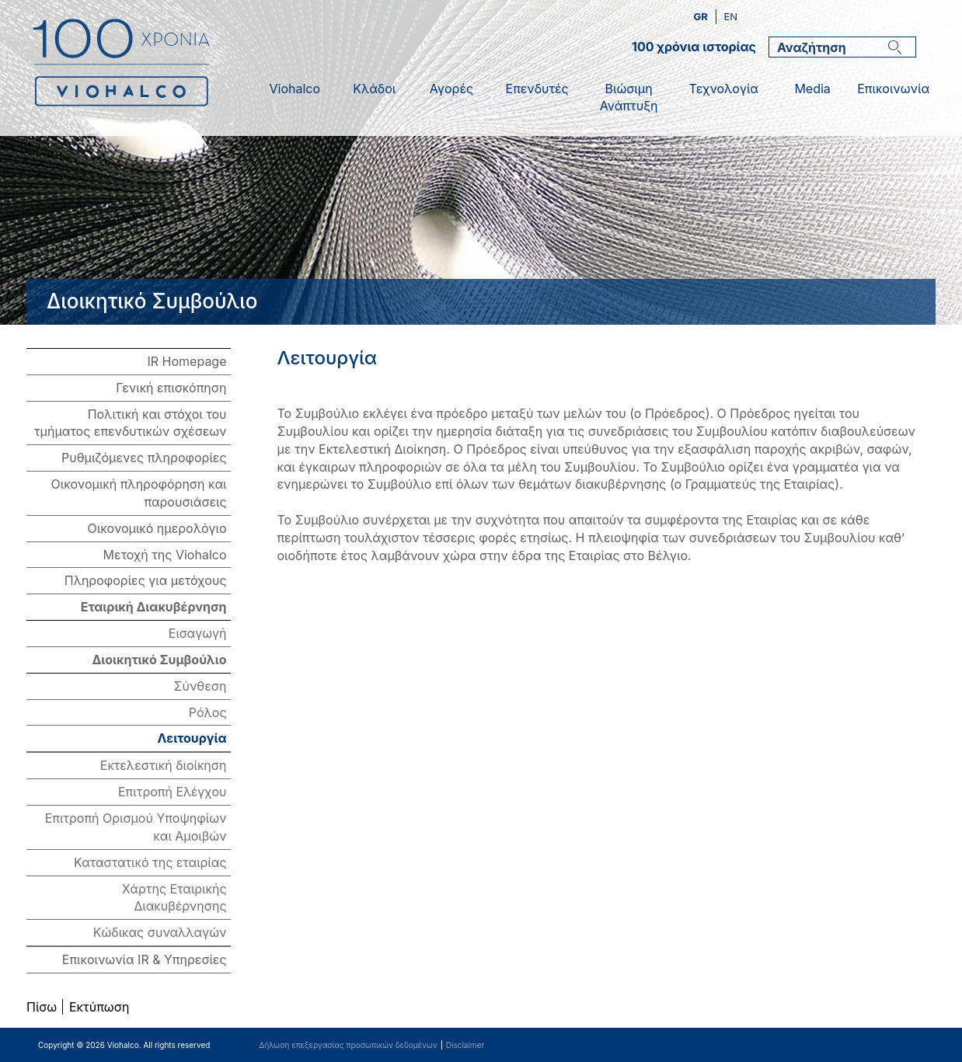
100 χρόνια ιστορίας (694, 46)
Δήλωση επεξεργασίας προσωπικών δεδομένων (348, 1045)
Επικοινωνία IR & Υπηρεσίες (144, 959)
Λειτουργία (192, 738)
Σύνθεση (199, 686)
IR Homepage (187, 361)
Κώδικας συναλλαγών (160, 932)
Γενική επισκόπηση (171, 387)
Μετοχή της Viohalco (165, 554)
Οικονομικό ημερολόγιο (157, 528)
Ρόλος (208, 712)
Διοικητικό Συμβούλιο (159, 659)
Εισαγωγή (198, 633)
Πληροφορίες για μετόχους (145, 580)
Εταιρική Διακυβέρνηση (154, 607)
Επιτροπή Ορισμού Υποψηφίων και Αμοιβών (136, 827)
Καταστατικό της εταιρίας (150, 862)
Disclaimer (465, 1045)
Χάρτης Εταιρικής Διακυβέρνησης (174, 897)
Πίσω (41, 1007)
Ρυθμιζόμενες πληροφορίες (144, 457)
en (730, 16)
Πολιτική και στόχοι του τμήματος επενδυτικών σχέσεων (130, 423)
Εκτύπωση (99, 1007)
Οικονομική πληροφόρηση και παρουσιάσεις (139, 493)
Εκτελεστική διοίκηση (163, 765)
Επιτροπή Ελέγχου (172, 791)
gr (702, 16)
